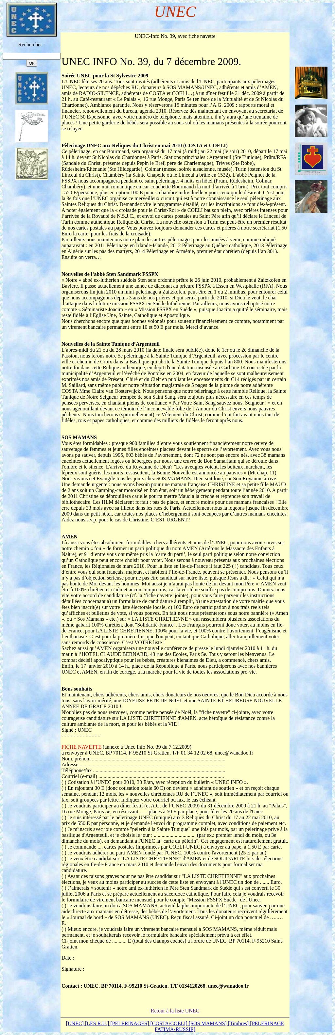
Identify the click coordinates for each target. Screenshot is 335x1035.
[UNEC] (75, 1023)
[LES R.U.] (97, 1023)
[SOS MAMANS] (208, 1023)
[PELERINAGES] (130, 1023)
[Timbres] (239, 1023)
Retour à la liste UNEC (175, 1010)
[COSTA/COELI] (169, 1023)
